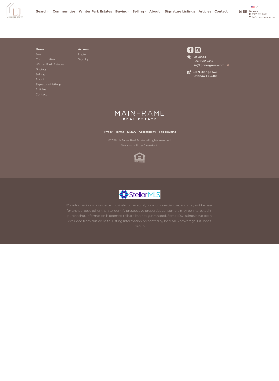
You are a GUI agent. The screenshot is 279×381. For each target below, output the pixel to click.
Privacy (107, 146)
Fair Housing (168, 146)
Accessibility (147, 146)
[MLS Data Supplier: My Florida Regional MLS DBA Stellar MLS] (139, 210)
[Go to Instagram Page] (240, 11)
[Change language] (254, 7)
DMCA (131, 146)
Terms (120, 146)
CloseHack (150, 160)
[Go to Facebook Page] (245, 11)
